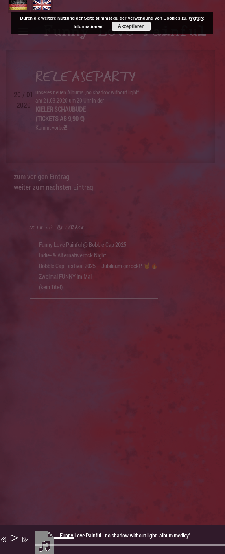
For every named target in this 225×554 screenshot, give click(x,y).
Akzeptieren (131, 26)
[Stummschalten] (36, 545)
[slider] (65, 544)
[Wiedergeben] (13, 540)
